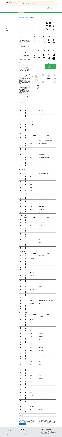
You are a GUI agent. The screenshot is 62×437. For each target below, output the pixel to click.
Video (7, 30)
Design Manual (11, 8)
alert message (24, 99)
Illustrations (8, 18)
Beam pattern (8, 14)
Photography (8, 26)
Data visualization (44, 11)
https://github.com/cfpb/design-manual (30, 3)
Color (7, 16)
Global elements (28, 11)
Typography (8, 28)
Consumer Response (43, 433)
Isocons (7, 20)
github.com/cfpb (8, 431)
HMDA (48, 433)
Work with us (8, 433)
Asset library (28, 17)
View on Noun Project (41, 424)
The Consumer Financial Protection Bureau (33, 430)
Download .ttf (22, 424)
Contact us (7, 434)
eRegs (55, 432)
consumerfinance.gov (9, 429)
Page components (36, 11)
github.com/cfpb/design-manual (31, 431)
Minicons (8, 24)
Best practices (13, 11)
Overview (7, 11)
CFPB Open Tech (8, 430)
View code (54, 102)
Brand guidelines (21, 11)
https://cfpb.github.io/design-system (34, 4)
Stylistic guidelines (22, 17)
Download (33, 17)
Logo (7, 22)
